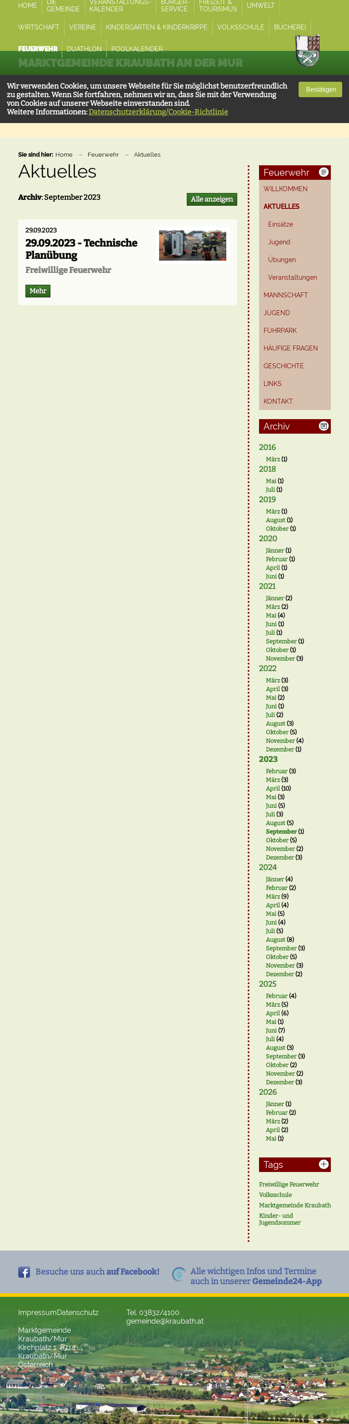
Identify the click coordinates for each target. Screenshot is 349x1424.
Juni (271, 576)
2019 (267, 499)
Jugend (279, 242)
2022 (267, 668)
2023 (268, 759)
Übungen (282, 259)
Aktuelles (147, 154)
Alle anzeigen (212, 199)
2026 (268, 1092)
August (275, 520)
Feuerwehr (103, 154)
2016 (267, 447)
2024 (268, 867)
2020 (268, 539)
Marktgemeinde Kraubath (295, 1205)
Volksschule (275, 1195)
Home (64, 154)
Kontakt (278, 401)
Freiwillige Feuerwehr (289, 1184)
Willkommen (286, 189)
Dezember (280, 749)
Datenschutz (78, 1312)
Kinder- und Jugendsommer (280, 1219)
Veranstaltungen (292, 277)
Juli (270, 489)
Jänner (275, 550)
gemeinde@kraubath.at (165, 1321)
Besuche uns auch (97, 1272)
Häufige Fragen (291, 348)
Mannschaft (286, 295)
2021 (267, 586)
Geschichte (284, 366)
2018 (267, 469)
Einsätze (280, 224)
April (273, 567)
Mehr (38, 291)
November (280, 658)
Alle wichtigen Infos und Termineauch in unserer (256, 1276)
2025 (267, 984)
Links (273, 383)
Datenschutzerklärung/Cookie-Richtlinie (158, 112)
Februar (277, 559)
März (273, 459)
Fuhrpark (280, 330)
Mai (271, 481)
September (281, 641)
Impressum (37, 1312)
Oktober (277, 528)
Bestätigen (320, 89)
